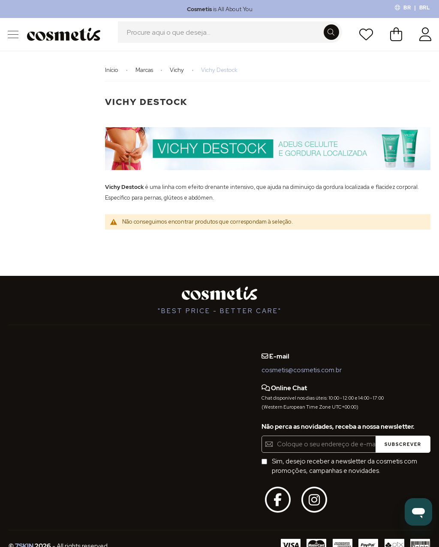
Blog (15, 446)
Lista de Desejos (365, 37)
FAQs (16, 363)
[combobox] (230, 37)
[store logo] (65, 36)
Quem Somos (29, 347)
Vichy (177, 75)
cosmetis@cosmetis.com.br (302, 370)
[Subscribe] (403, 444)
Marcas (144, 75)
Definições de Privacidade (47, 394)
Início (112, 75)
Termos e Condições (39, 378)
